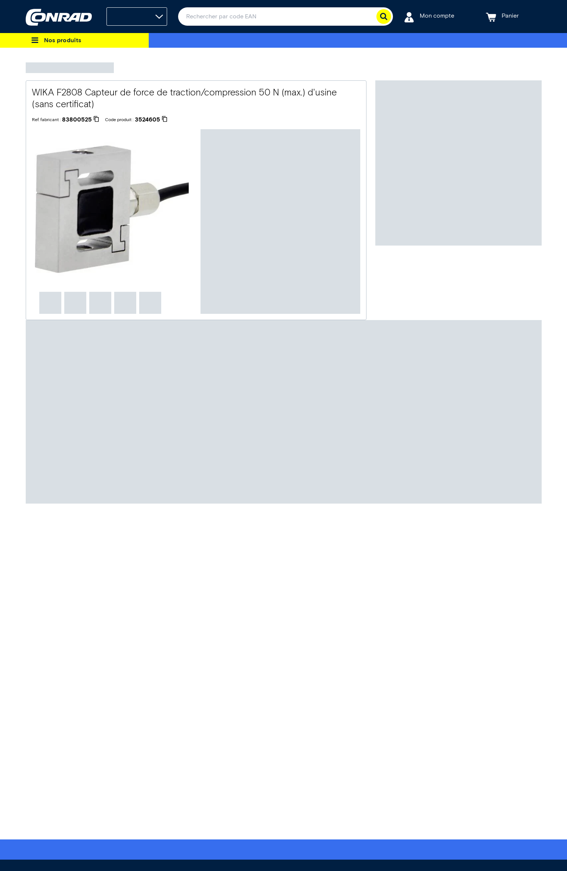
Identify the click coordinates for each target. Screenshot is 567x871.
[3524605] (151, 119)
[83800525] (80, 119)
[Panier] (502, 16)
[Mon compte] (429, 16)
